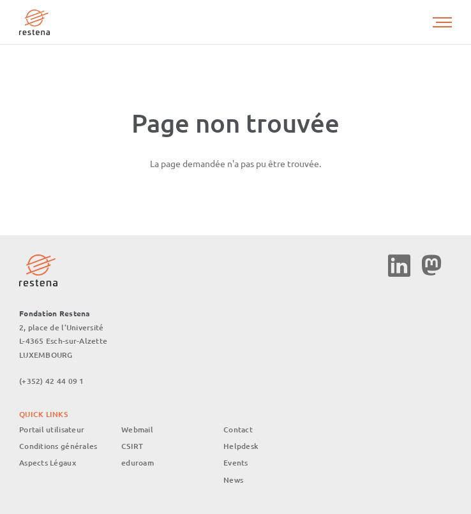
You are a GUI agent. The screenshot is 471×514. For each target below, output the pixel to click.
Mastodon (431, 265)
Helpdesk (240, 446)
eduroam (137, 462)
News (233, 479)
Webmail (137, 429)
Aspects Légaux (47, 462)
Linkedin (399, 265)
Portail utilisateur (51, 429)
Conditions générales (58, 446)
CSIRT (132, 446)
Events (235, 462)
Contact (238, 429)
